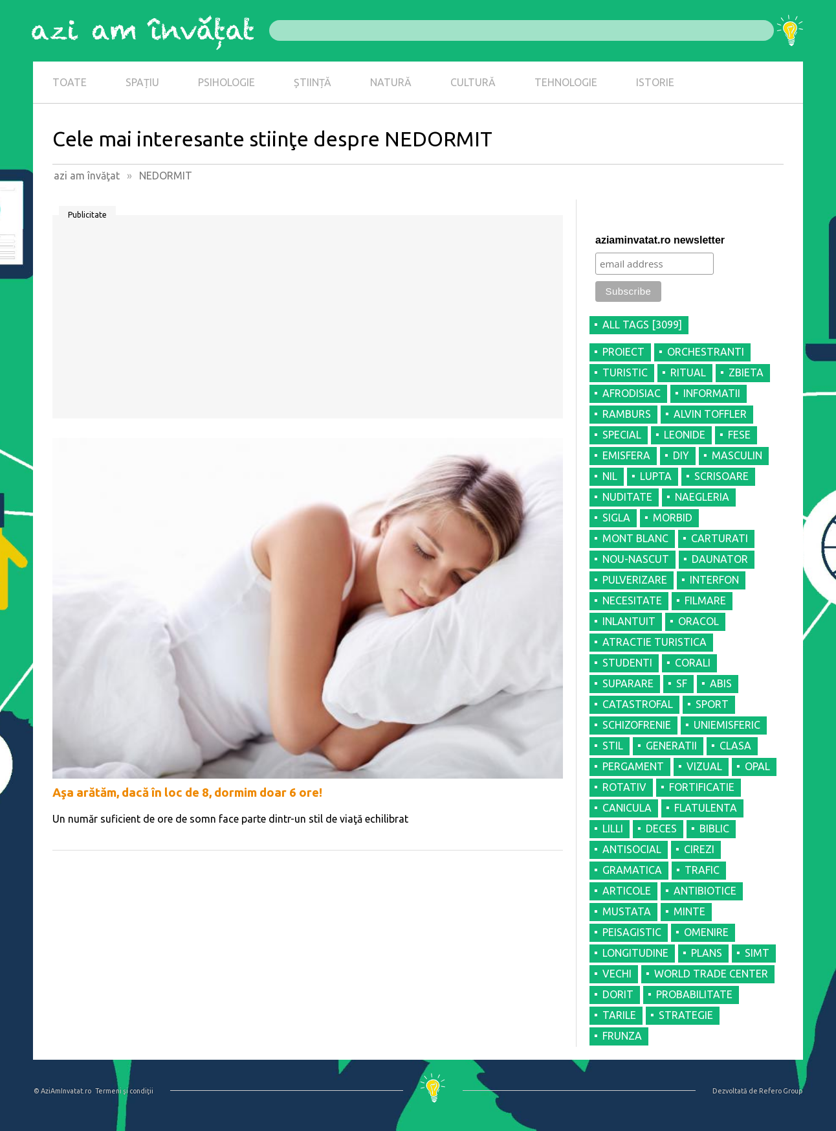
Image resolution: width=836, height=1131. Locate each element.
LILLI (612, 828)
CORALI (692, 662)
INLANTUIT (628, 621)
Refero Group (780, 1091)
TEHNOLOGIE (565, 82)
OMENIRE (706, 932)
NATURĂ (391, 82)
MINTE (689, 911)
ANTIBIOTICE (705, 891)
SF (681, 683)
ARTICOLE (626, 891)
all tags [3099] (642, 324)
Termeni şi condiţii (124, 1091)
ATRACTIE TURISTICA (654, 642)
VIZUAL (704, 766)
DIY (681, 455)
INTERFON (714, 580)
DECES (661, 828)
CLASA (735, 745)
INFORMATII (711, 393)
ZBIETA (746, 372)
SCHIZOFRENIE (636, 725)
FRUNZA (622, 1036)
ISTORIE (655, 82)
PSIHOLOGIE (226, 82)
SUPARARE (628, 683)
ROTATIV (624, 787)
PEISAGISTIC (631, 932)
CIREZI (699, 849)
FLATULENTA (705, 808)
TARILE (619, 1015)
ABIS (721, 683)
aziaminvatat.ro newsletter (660, 240)
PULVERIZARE (634, 580)
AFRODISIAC (631, 393)
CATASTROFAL (637, 704)
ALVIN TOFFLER (710, 414)
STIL (612, 745)
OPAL (757, 766)
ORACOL (698, 621)
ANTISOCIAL (631, 849)
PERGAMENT (633, 766)
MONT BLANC (635, 538)
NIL (609, 476)
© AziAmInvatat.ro (62, 1091)
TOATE (69, 82)
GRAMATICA (632, 870)
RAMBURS (626, 414)
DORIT (617, 994)
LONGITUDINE (635, 953)
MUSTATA (626, 911)
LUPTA (656, 476)
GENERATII (671, 745)
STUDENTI (627, 662)
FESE (739, 434)
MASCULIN (737, 455)
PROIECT (623, 352)
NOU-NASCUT (635, 559)
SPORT (712, 704)
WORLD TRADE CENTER (711, 973)
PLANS (706, 953)
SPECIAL (621, 434)
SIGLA (616, 517)
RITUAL (688, 372)
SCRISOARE (721, 476)
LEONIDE (684, 434)
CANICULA (627, 808)
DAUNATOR (720, 559)
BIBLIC (714, 828)
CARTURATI (719, 538)
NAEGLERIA (702, 497)
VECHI (617, 973)
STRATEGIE (686, 1015)
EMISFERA (626, 455)
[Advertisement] (307, 321)
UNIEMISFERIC (727, 725)
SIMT (757, 953)
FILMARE (705, 600)
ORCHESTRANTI (705, 352)
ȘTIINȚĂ (312, 82)
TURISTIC (625, 372)
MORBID (672, 517)
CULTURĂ (473, 82)
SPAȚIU (142, 82)
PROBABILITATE (694, 994)
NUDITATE (627, 497)
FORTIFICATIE (701, 787)
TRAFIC (702, 870)
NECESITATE (632, 600)
